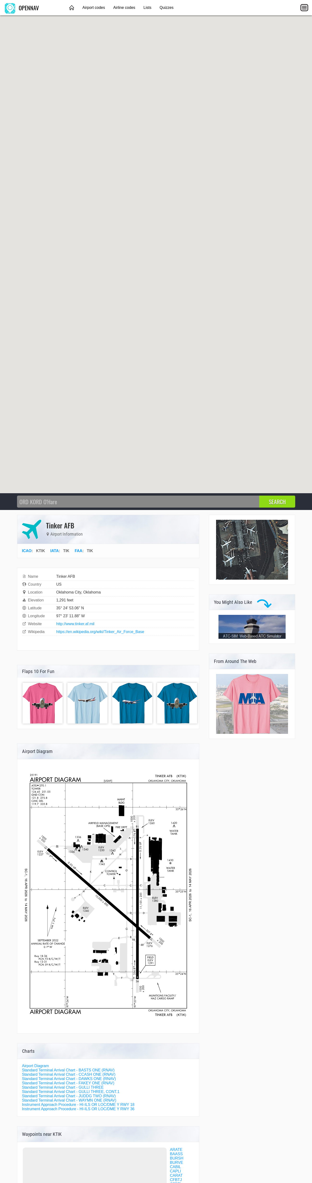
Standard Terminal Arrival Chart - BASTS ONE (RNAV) (68, 1070)
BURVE (176, 1162)
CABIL (175, 1167)
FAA (78, 551)
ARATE (176, 1150)
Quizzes (167, 8)
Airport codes (93, 8)
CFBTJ (176, 1180)
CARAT (176, 1175)
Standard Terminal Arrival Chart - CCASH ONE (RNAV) (69, 1074)
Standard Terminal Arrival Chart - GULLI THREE (63, 1087)
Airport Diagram (35, 1066)
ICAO (27, 551)
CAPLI (175, 1171)
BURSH (176, 1158)
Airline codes (124, 8)
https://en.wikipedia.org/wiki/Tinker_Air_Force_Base (100, 632)
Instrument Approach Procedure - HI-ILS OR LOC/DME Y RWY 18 (78, 1105)
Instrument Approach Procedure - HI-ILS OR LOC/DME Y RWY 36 (78, 1109)
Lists (147, 8)
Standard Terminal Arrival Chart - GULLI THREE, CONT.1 (71, 1092)
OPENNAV (22, 7)
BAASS (176, 1154)
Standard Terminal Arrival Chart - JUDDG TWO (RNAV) (69, 1096)
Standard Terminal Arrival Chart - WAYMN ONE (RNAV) (69, 1100)
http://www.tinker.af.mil (75, 624)
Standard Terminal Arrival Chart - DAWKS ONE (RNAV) (69, 1079)
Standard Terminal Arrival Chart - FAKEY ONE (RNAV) (68, 1083)
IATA (54, 551)
